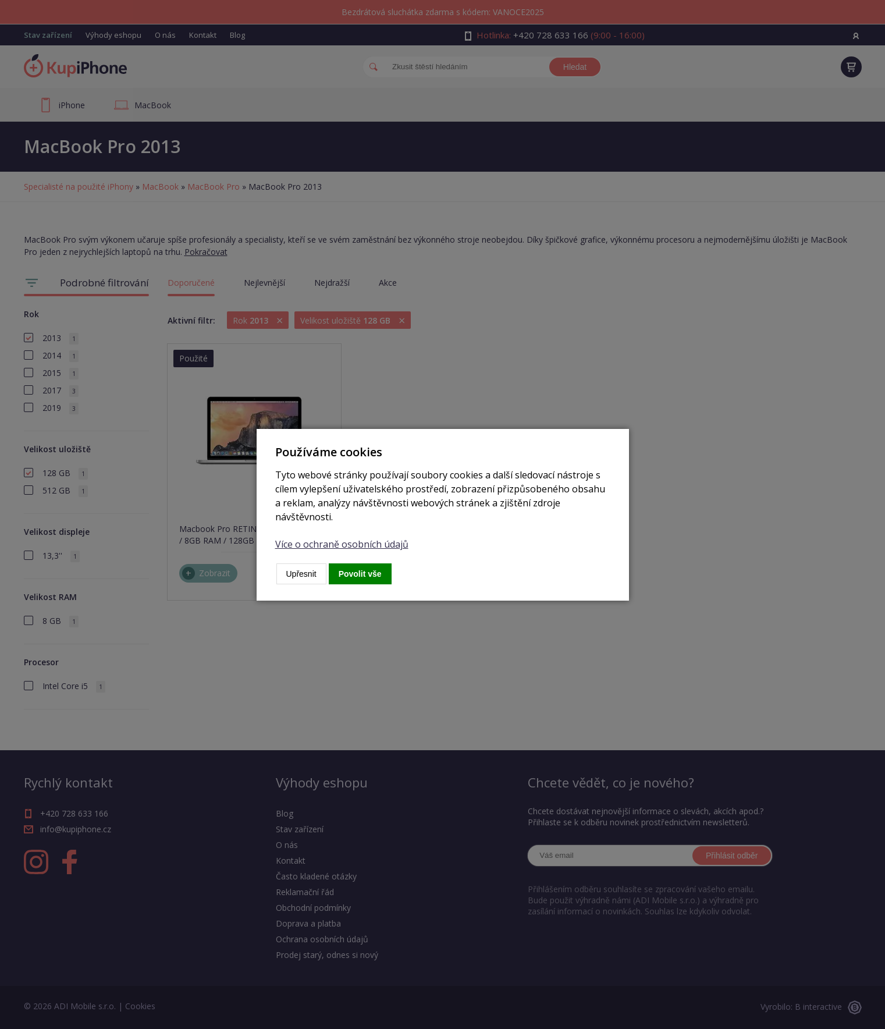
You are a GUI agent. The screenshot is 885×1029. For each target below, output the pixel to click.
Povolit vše (360, 574)
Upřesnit (301, 574)
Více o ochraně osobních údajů (341, 544)
